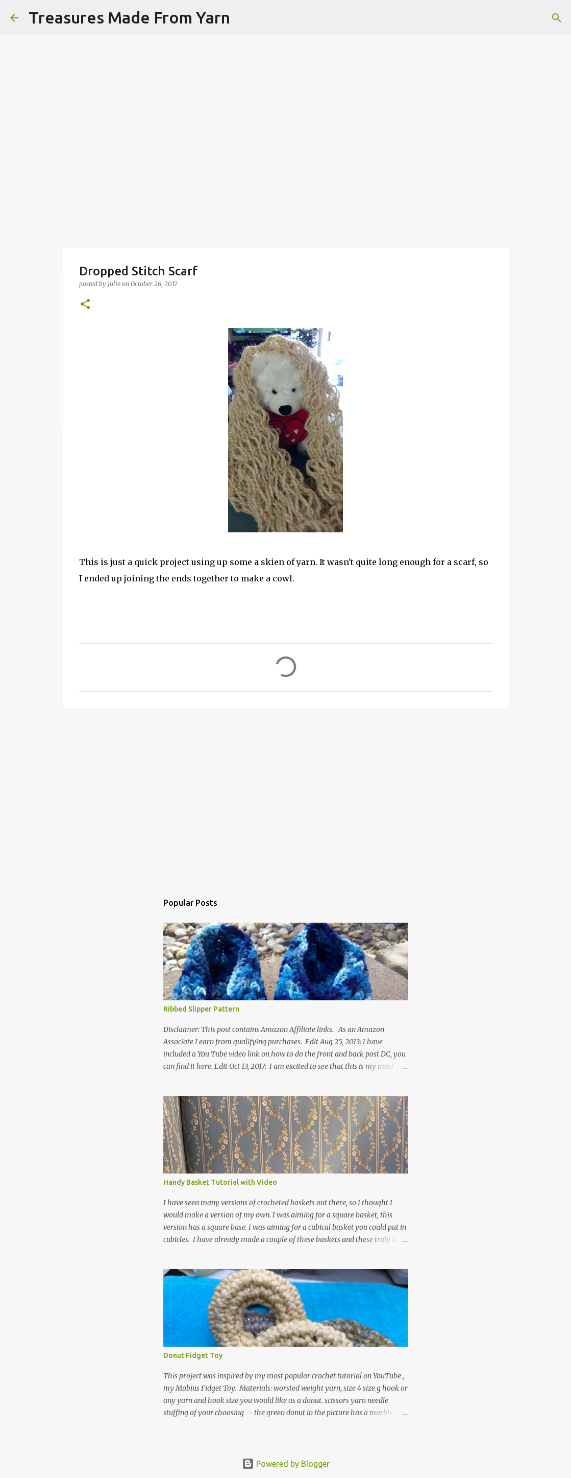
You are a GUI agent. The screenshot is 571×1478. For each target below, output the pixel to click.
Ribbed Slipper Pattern (201, 1009)
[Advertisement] (286, 794)
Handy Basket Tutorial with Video (220, 1182)
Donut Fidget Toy (192, 1355)
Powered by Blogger (286, 1463)
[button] (85, 305)
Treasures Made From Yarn (129, 17)
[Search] (244, 18)
